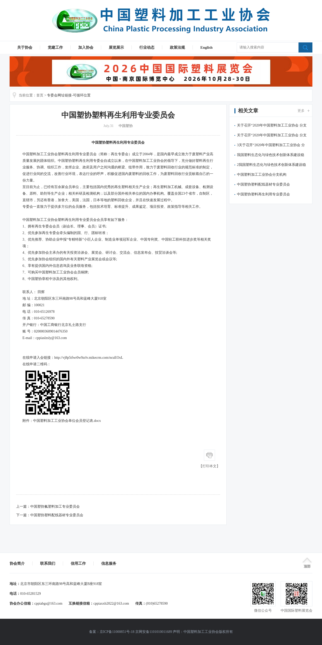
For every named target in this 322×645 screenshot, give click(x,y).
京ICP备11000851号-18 (117, 632)
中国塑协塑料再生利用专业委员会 (118, 142)
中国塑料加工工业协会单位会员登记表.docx (67, 421)
